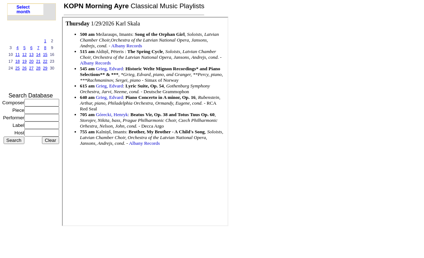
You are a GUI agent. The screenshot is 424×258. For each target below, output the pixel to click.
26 (24, 68)
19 (24, 61)
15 (45, 54)
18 (17, 61)
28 (38, 68)
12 (24, 54)
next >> (45, 82)
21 (38, 61)
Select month (23, 9)
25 (17, 68)
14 (38, 54)
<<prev (17, 82)
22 (45, 61)
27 (31, 68)
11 (17, 54)
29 (45, 68)
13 (31, 54)
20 (31, 61)
